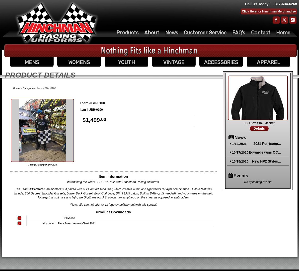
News (171, 33)
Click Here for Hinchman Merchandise (269, 11)
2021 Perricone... (267, 144)
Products (127, 33)
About (151, 33)
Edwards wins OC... (265, 152)
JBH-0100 (69, 218)
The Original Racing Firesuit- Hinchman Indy (57, 22)
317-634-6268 (286, 4)
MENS (32, 62)
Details (259, 128)
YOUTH (126, 62)
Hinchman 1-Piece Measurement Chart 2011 (69, 223)
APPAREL (268, 62)
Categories (29, 88)
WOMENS (79, 62)
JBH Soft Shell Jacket (259, 123)
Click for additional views (42, 164)
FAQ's (238, 33)
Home (283, 33)
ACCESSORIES (221, 62)
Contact (260, 33)
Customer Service (205, 33)
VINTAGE (173, 62)
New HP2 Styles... (266, 161)
